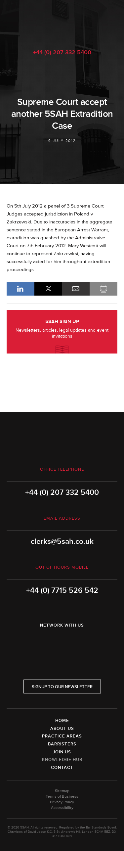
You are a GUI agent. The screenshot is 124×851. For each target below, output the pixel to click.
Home (62, 720)
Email (76, 289)
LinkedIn (20, 289)
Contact (62, 767)
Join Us (62, 752)
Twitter (62, 642)
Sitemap (62, 790)
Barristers (62, 744)
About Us (62, 728)
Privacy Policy (62, 802)
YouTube (80, 642)
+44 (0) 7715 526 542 (62, 590)
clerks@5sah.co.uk (62, 541)
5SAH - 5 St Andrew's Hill (62, 21)
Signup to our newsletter (62, 686)
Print (103, 289)
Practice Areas (62, 736)
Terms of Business (62, 796)
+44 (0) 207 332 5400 (62, 52)
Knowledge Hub (62, 759)
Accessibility (62, 807)
